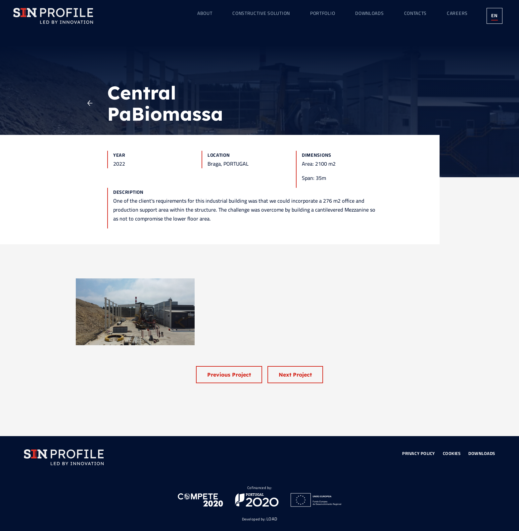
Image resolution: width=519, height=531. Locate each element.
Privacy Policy (418, 453)
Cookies (452, 453)
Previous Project (229, 374)
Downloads (481, 453)
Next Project (295, 374)
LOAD (271, 519)
